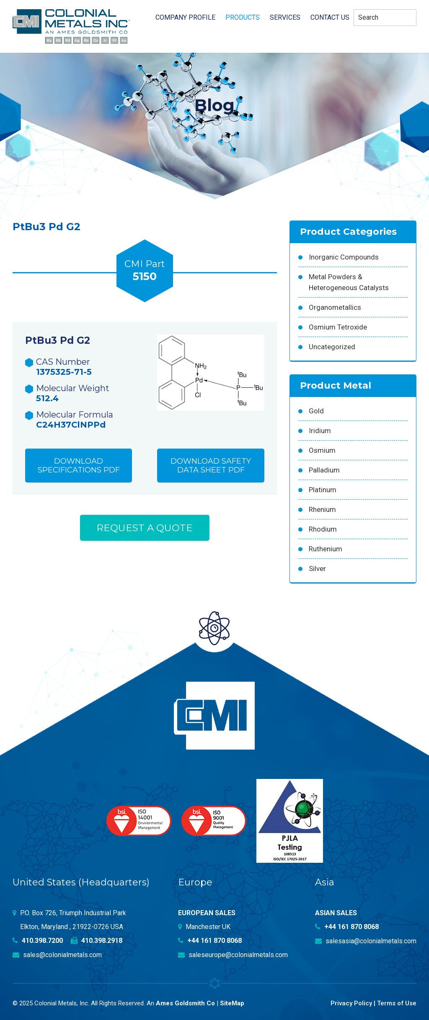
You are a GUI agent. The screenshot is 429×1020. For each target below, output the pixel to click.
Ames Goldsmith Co (185, 1002)
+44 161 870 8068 (210, 941)
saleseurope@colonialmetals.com (233, 954)
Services (285, 17)
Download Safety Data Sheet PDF (211, 466)
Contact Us (329, 17)
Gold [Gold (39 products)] (316, 411)
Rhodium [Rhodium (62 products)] (323, 529)
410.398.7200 (38, 941)
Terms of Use (396, 1002)
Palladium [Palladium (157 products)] (324, 470)
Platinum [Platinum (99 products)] (322, 489)
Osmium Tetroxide (338, 327)
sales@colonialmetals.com (57, 954)
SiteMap (232, 1002)
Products (242, 17)
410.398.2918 (96, 941)
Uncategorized (332, 347)
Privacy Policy (351, 1002)
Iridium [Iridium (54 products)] (320, 430)
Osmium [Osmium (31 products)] (322, 450)
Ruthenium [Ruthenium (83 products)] (325, 549)
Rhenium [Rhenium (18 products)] (322, 509)
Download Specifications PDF (79, 466)
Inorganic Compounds (344, 257)
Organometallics (335, 307)
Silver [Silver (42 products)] (317, 568)
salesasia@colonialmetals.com (365, 941)
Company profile (185, 17)
